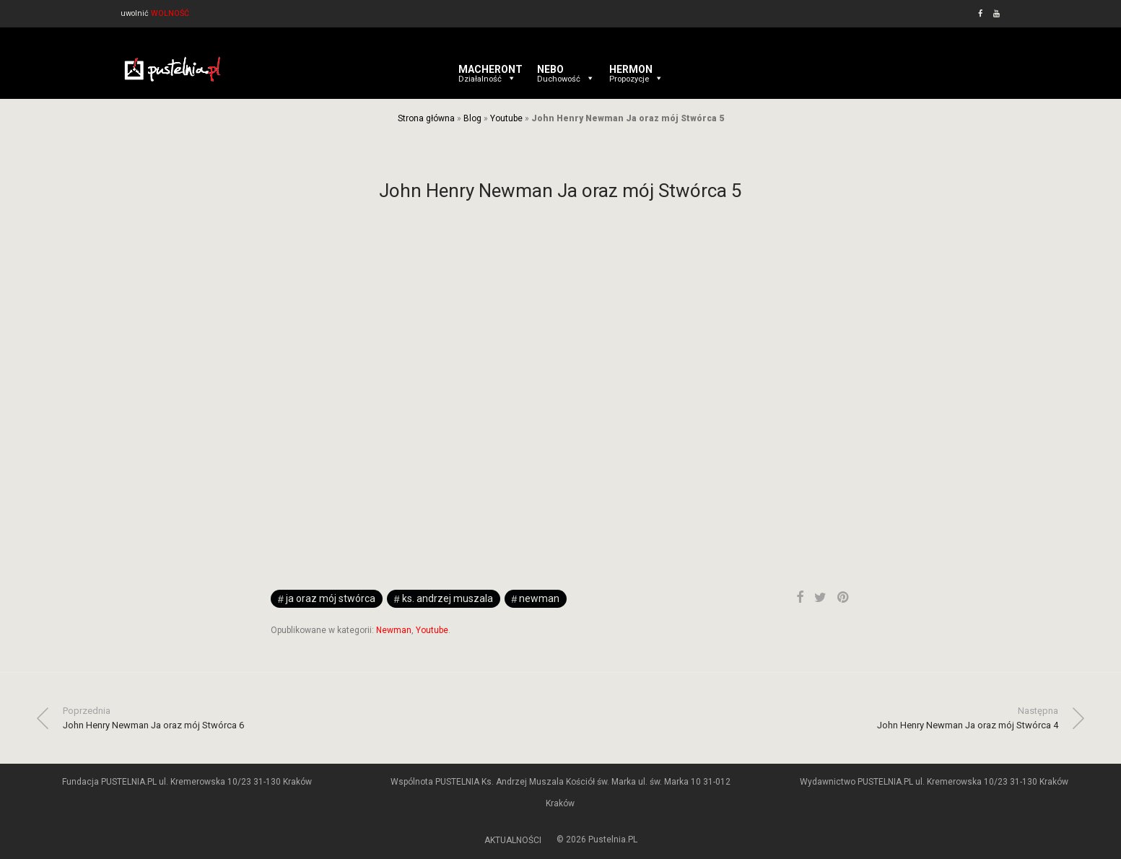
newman (539, 598)
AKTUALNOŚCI (512, 840)
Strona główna (426, 118)
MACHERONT (490, 69)
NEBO (566, 69)
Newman (393, 630)
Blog (472, 118)
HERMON (636, 69)
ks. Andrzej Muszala (447, 598)
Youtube (506, 118)
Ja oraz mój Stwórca (330, 598)
